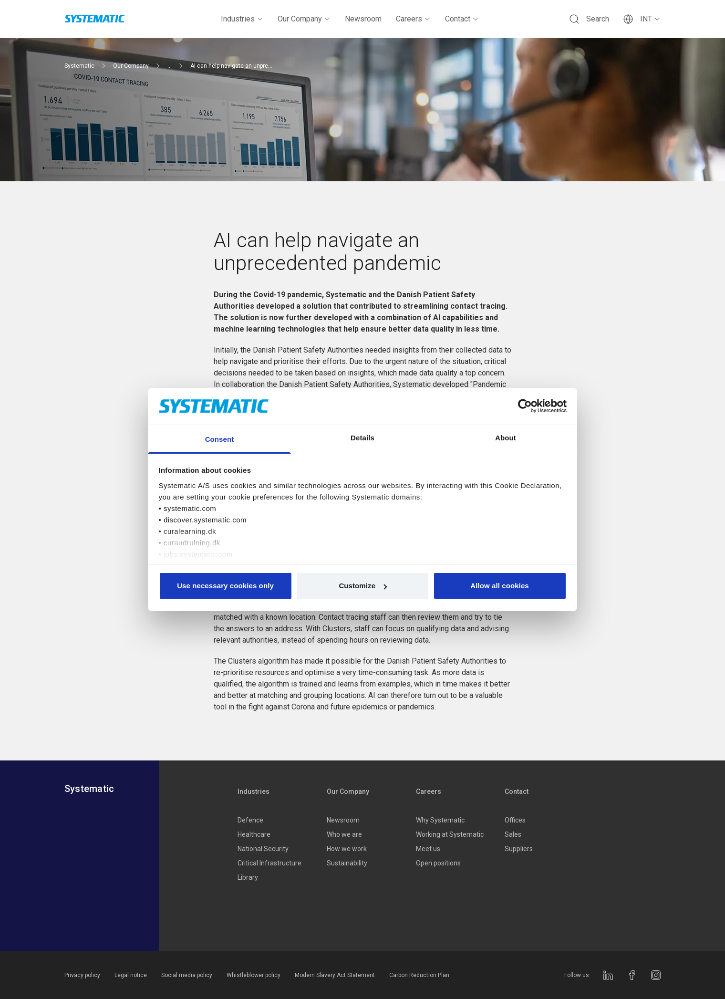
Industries (242, 18)
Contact (462, 18)
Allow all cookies (499, 586)
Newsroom (363, 18)
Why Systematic (440, 820)
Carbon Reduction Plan (419, 975)
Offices (515, 820)
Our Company (304, 18)
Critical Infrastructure (269, 863)
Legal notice (130, 975)
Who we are (344, 834)
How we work (347, 849)
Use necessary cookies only (225, 586)
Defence (250, 820)
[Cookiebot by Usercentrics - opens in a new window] (525, 406)
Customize (363, 586)
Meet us (428, 849)
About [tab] (505, 438)
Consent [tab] (219, 439)
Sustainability (347, 863)
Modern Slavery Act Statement (335, 975)
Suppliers (519, 849)
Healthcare (254, 834)
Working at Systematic (450, 834)
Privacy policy (82, 975)
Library (248, 877)
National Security (263, 849)
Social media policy (186, 975)
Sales (513, 834)
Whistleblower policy (253, 975)
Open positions (438, 863)
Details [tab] (362, 438)
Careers (413, 18)
